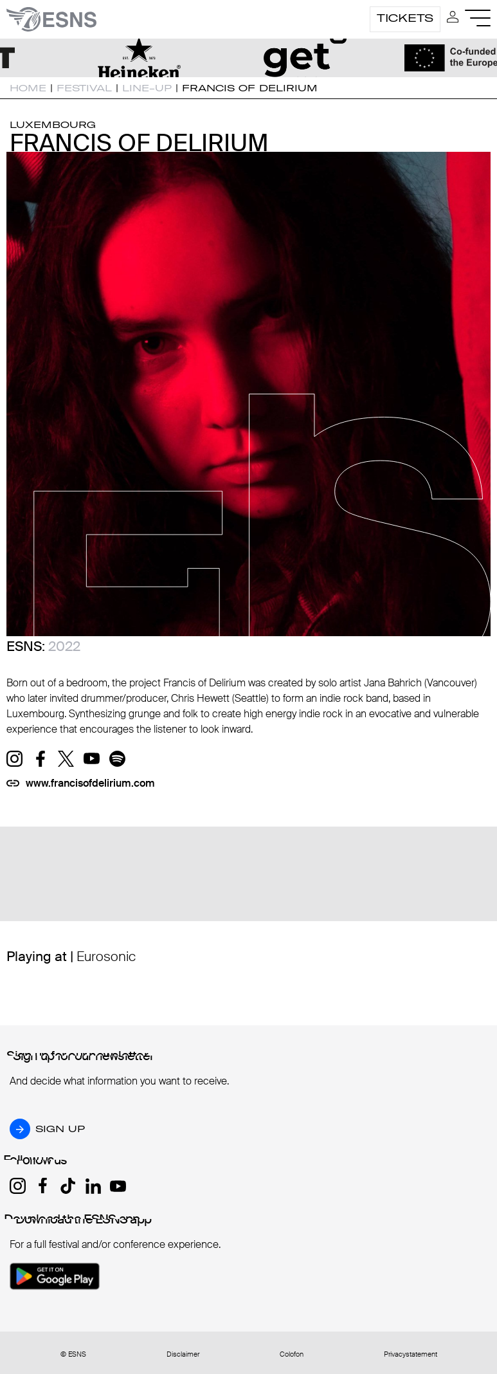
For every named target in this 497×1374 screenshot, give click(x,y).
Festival (84, 88)
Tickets (405, 18)
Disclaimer (183, 1354)
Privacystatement (410, 1354)
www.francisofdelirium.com (90, 783)
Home (28, 88)
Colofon (291, 1354)
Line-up (147, 88)
